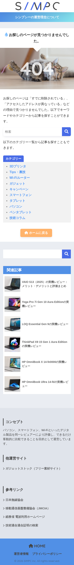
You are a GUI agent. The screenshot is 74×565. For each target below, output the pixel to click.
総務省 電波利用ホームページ (25, 516)
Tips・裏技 (17, 172)
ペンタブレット (20, 212)
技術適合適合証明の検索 (22, 525)
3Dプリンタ (17, 166)
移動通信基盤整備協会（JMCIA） (28, 508)
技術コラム (17, 218)
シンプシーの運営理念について (37, 17)
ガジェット (17, 183)
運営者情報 (21, 553)
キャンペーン (18, 189)
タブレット (17, 200)
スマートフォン (20, 195)
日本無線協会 (14, 499)
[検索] (66, 131)
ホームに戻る (36, 232)
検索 (66, 254)
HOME (37, 545)
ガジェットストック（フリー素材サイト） (34, 468)
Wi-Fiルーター (19, 177)
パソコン (15, 206)
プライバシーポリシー (47, 553)
